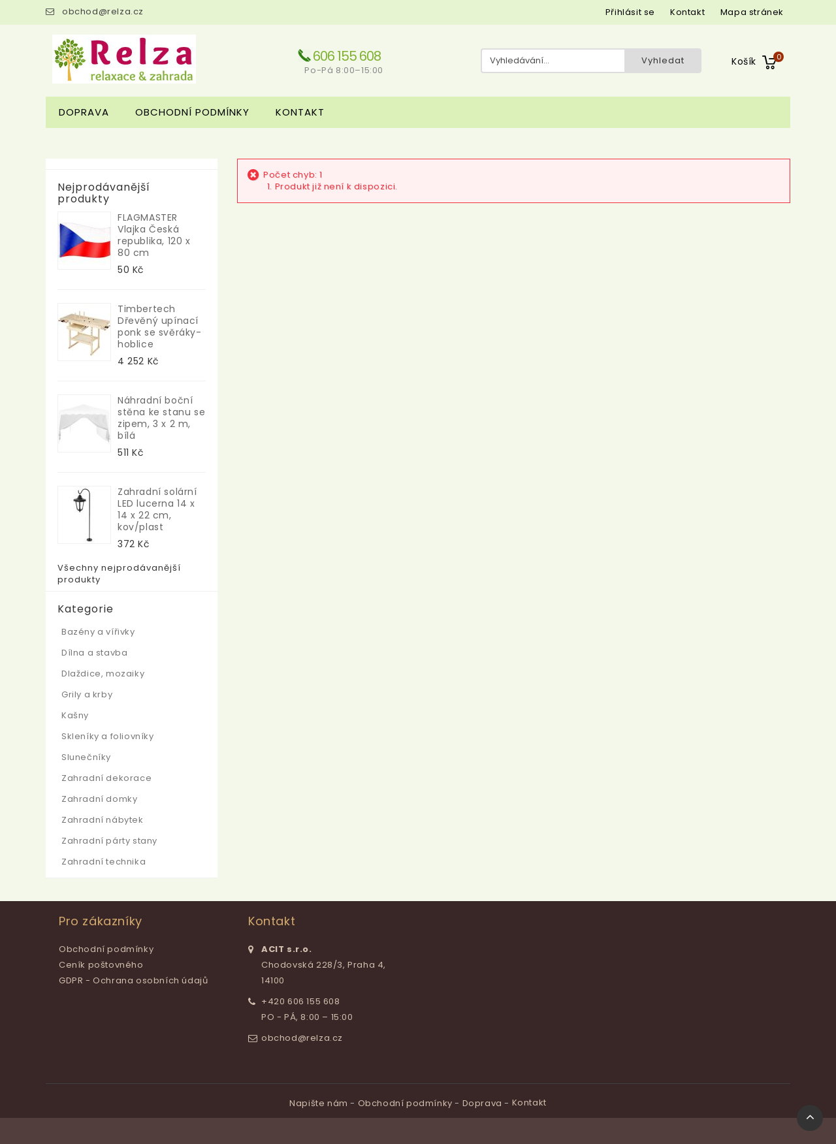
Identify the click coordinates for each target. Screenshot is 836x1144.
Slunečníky (86, 757)
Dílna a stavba (94, 652)
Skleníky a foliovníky (107, 736)
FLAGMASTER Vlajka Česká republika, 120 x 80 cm (154, 235)
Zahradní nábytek (102, 820)
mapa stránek (752, 12)
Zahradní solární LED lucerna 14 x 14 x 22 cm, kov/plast (157, 509)
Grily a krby (86, 694)
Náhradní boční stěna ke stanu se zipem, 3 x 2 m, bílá (161, 417)
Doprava (84, 112)
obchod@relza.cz (103, 11)
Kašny (75, 715)
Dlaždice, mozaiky (102, 673)
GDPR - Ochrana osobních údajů (133, 980)
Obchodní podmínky (192, 112)
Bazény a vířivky (98, 632)
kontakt (687, 12)
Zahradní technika (103, 861)
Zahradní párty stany (109, 840)
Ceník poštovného (101, 965)
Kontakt (300, 112)
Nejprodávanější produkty (103, 193)
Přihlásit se (630, 12)
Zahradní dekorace (106, 778)
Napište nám (319, 1103)
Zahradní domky (99, 799)
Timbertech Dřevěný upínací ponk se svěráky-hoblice (160, 326)
